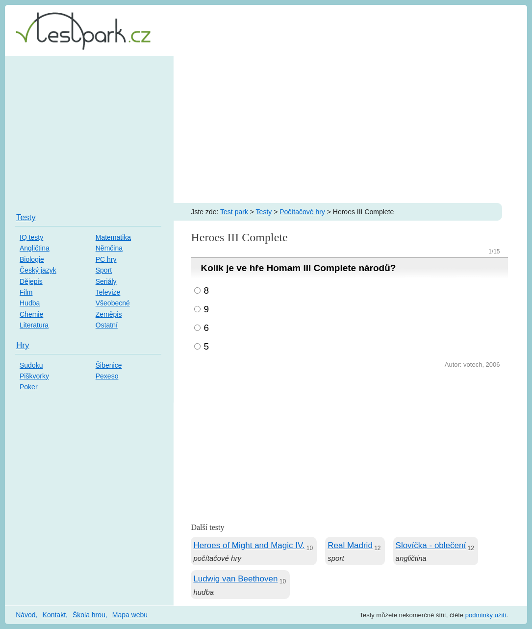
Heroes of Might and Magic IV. (248, 545)
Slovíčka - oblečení (431, 545)
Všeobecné (113, 303)
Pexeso (107, 376)
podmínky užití (486, 615)
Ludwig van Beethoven (235, 578)
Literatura (34, 325)
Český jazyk (38, 270)
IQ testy (31, 237)
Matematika (113, 237)
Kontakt (54, 615)
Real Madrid (350, 545)
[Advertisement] (266, 129)
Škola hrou (89, 615)
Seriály (106, 281)
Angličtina (35, 248)
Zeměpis (109, 314)
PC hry (106, 259)
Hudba (30, 303)
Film (26, 292)
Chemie (31, 314)
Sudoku (31, 365)
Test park (234, 212)
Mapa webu (130, 615)
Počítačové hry (302, 212)
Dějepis (31, 281)
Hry (22, 345)
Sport (104, 270)
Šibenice (109, 365)
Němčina (109, 248)
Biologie (32, 259)
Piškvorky (34, 376)
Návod (25, 615)
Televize (108, 292)
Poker (29, 387)
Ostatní (107, 325)
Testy (264, 212)
